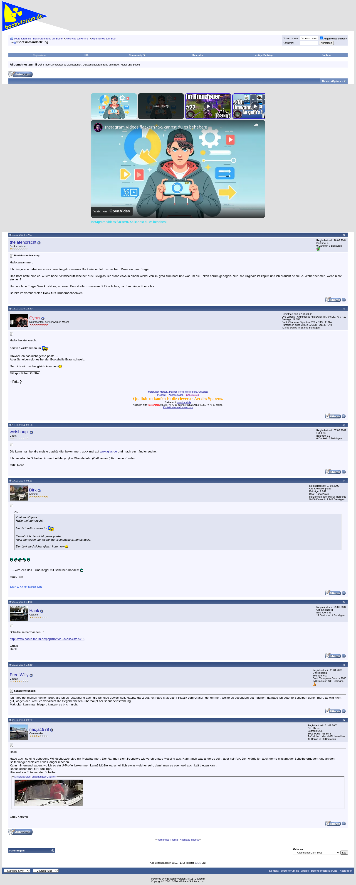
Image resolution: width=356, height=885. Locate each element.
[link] (98, 127)
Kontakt (274, 870)
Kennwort (288, 42)
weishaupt (19, 431)
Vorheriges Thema (167, 839)
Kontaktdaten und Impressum (178, 407)
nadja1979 (39, 729)
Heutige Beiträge (263, 55)
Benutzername (291, 38)
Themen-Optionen (332, 81)
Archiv (305, 870)
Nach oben (346, 870)
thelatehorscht (23, 242)
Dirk (33, 490)
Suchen (326, 55)
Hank (34, 610)
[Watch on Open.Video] (112, 211)
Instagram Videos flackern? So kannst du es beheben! (156, 127)
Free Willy (19, 674)
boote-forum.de (290, 870)
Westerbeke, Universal (196, 392)
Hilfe (86, 55)
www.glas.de (108, 451)
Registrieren (40, 55)
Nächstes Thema (189, 839)
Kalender (197, 55)
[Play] (208, 106)
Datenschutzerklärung (324, 870)
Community (137, 55)
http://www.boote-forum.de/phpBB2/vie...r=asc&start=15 (47, 639)
